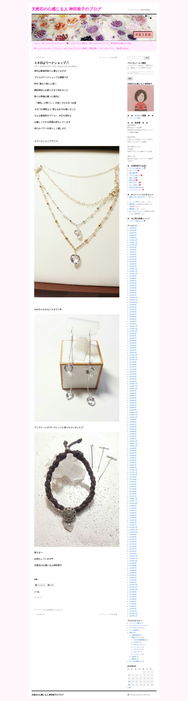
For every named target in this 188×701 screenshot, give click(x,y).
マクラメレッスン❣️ (136, 190)
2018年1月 (133, 467)
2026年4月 (133, 230)
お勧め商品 (135, 635)
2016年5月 (133, 515)
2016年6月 (133, 513)
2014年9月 (133, 563)
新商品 (133, 659)
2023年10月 (133, 302)
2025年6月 (133, 254)
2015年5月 (133, 544)
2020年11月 (133, 386)
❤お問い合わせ (123, 48)
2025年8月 (133, 250)
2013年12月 (133, 585)
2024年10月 (133, 273)
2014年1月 (133, 582)
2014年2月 (133, 580)
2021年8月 (133, 364)
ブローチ (136, 652)
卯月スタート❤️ (135, 183)
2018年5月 (133, 458)
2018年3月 (133, 463)
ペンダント (137, 654)
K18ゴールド (138, 645)
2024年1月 (133, 295)
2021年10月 (133, 360)
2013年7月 (133, 597)
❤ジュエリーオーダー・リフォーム (48, 48)
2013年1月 (133, 611)
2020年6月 (133, 398)
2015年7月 (133, 539)
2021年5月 (133, 372)
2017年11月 (133, 472)
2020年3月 (133, 405)
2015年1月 (133, 554)
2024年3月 (133, 290)
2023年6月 (133, 312)
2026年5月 (133, 228)
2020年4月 (133, 403)
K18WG (136, 642)
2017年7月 (133, 482)
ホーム (37, 43)
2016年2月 (133, 522)
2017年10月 (133, 475)
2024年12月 (133, 269)
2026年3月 (133, 233)
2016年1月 (133, 525)
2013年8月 (133, 594)
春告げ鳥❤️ (133, 180)
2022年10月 (133, 331)
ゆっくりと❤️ (134, 171)
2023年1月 (133, 324)
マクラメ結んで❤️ (135, 175)
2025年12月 (133, 240)
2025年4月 (133, 259)
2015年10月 (133, 532)
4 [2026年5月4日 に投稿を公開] (129, 675)
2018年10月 (133, 446)
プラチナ (136, 649)
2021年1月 (133, 381)
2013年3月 (133, 606)
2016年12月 (133, 499)
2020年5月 (133, 400)
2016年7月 (133, 510)
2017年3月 (133, 491)
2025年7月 (133, 252)
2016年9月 (133, 506)
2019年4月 (133, 431)
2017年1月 (133, 496)
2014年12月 (133, 556)
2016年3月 (133, 520)
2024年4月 (133, 288)
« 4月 (129, 687)
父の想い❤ (39, 57)
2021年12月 (133, 355)
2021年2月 (133, 379)
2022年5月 (133, 343)
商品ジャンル (136, 637)
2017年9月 (133, 477)
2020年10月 (133, 388)
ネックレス (137, 647)
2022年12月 (133, 326)
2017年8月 (133, 479)
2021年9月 (133, 362)
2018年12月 (133, 441)
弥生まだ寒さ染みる (136, 187)
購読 (130, 79)
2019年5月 (133, 429)
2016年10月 (133, 503)
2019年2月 (133, 436)
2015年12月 (133, 527)
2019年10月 (133, 417)
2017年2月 (133, 494)
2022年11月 (133, 329)
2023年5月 (133, 314)
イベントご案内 (135, 118)
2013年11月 (133, 587)
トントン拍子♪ (134, 202)
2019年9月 (133, 420)
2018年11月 (133, 443)
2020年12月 (133, 384)
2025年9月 (133, 247)
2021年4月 (133, 374)
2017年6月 (133, 484)
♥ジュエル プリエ (107, 48)
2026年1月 (133, 238)
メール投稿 (133, 630)
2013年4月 (133, 604)
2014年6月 (133, 570)
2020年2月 (133, 408)
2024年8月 (133, 278)
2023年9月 (133, 305)
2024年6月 (133, 283)
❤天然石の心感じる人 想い (121, 43)
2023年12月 (133, 297)
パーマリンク (58, 610)
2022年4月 (133, 345)
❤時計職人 (93, 48)
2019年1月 (133, 439)
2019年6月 (133, 427)
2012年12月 (133, 613)
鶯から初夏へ (134, 178)
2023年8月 (133, 307)
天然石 (133, 657)
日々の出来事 (48, 610)
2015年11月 (133, 530)
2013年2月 (133, 609)
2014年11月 (133, 558)
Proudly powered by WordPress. (140, 695)
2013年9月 (133, 592)
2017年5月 (133, 487)
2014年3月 (133, 578)
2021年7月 (133, 367)
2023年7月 (133, 309)
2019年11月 (133, 415)
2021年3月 (133, 376)
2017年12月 (133, 470)
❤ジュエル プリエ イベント (53, 43)
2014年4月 (133, 575)
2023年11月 (133, 300)
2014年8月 (133, 566)
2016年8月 (133, 508)
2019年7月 (133, 424)
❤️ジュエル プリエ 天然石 (76, 43)
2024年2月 (133, 293)
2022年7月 (133, 338)
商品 (131, 633)
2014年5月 (133, 573)
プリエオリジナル (135, 628)
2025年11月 (133, 242)
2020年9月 (133, 391)
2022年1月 (133, 352)
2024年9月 (133, 276)
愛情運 (131, 204)
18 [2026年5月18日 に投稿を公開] (129, 682)
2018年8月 (133, 451)
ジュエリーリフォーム (137, 625)
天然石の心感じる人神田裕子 (67, 66)
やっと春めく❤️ (135, 185)
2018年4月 (133, 460)
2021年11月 (133, 357)
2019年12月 (133, 412)
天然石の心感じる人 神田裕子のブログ (66, 9)
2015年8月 (133, 537)
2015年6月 (133, 542)
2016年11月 (133, 501)
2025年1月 (133, 266)
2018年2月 (133, 465)
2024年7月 (133, 281)
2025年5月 (133, 257)
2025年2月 (133, 264)
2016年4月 (133, 518)
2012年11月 (133, 616)
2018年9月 (133, 448)
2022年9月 (133, 333)
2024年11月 (133, 271)
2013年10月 (133, 589)
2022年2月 (133, 350)
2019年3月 (133, 434)
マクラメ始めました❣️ (137, 168)
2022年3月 (133, 348)
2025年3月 (133, 262)
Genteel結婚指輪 (139, 640)
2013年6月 (133, 599)
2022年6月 (133, 341)
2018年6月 (133, 455)
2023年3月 (133, 319)
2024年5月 (133, 285)
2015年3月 (133, 549)
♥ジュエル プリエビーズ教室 (76, 48)
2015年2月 (133, 551)
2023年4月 (133, 317)
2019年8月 (133, 422)
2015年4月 (133, 546)
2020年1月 (133, 410)
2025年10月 (133, 245)
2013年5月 (133, 601)
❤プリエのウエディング (98, 43)
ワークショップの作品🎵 (109, 57)
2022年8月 (133, 336)
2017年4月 (133, 489)
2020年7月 (133, 396)
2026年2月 (133, 235)
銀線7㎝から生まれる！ (137, 197)
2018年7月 (133, 453)
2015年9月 (133, 534)
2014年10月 (133, 561)
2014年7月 (133, 568)
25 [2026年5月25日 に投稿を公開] (129, 685)
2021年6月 (133, 369)
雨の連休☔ (133, 173)
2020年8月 (133, 393)
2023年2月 (133, 321)
